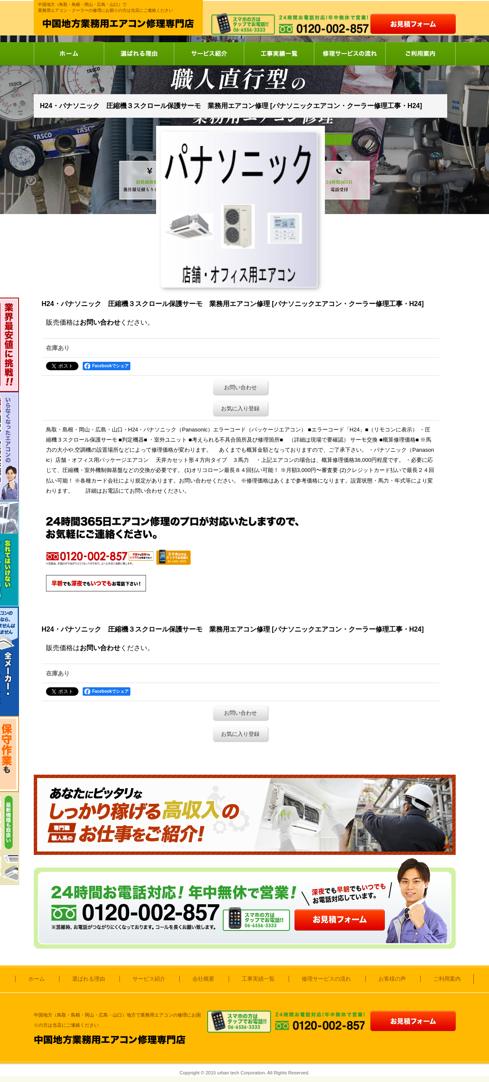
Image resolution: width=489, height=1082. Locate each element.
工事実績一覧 (279, 53)
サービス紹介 (209, 53)
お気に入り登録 (240, 408)
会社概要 (203, 979)
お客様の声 (392, 979)
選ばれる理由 (139, 53)
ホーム (69, 53)
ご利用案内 (420, 53)
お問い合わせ (100, 322)
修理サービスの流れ (349, 53)
